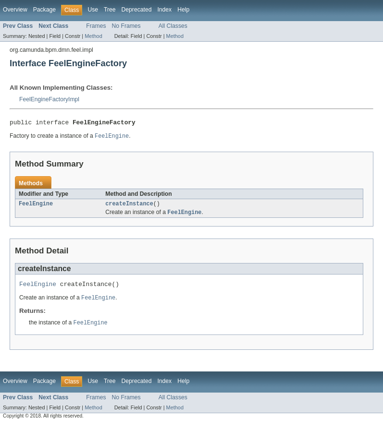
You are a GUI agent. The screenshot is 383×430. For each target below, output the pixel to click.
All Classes (173, 26)
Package (44, 9)
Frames (96, 26)
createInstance (129, 206)
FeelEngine (36, 206)
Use (92, 9)
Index (164, 9)
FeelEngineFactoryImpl (49, 99)
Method (93, 36)
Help (183, 9)
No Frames (126, 26)
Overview (15, 9)
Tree (110, 9)
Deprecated (137, 9)
